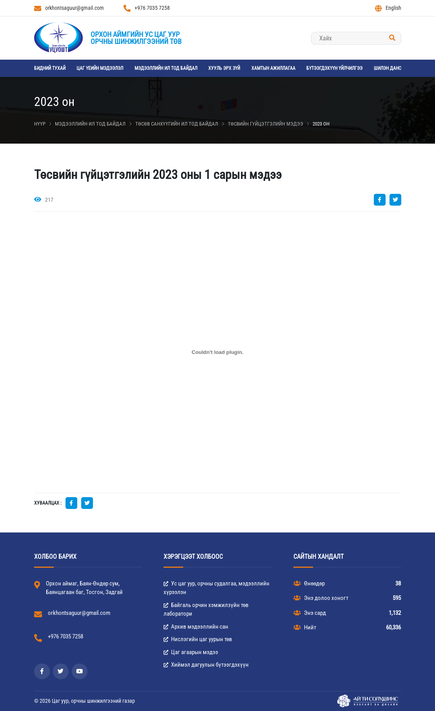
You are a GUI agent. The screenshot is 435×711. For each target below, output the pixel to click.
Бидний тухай (50, 68)
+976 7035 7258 (147, 8)
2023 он (321, 123)
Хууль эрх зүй (224, 68)
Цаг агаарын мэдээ (191, 652)
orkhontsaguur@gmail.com (69, 8)
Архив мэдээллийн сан (196, 626)
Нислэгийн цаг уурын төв (198, 639)
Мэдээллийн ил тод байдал (166, 68)
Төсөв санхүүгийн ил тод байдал (176, 123)
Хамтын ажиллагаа (273, 68)
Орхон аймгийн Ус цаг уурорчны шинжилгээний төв (136, 38)
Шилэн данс (387, 68)
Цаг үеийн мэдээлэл (99, 68)
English (388, 8)
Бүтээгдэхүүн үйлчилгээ (334, 68)
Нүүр (40, 123)
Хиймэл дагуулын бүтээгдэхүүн (206, 664)
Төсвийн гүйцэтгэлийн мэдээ (265, 123)
